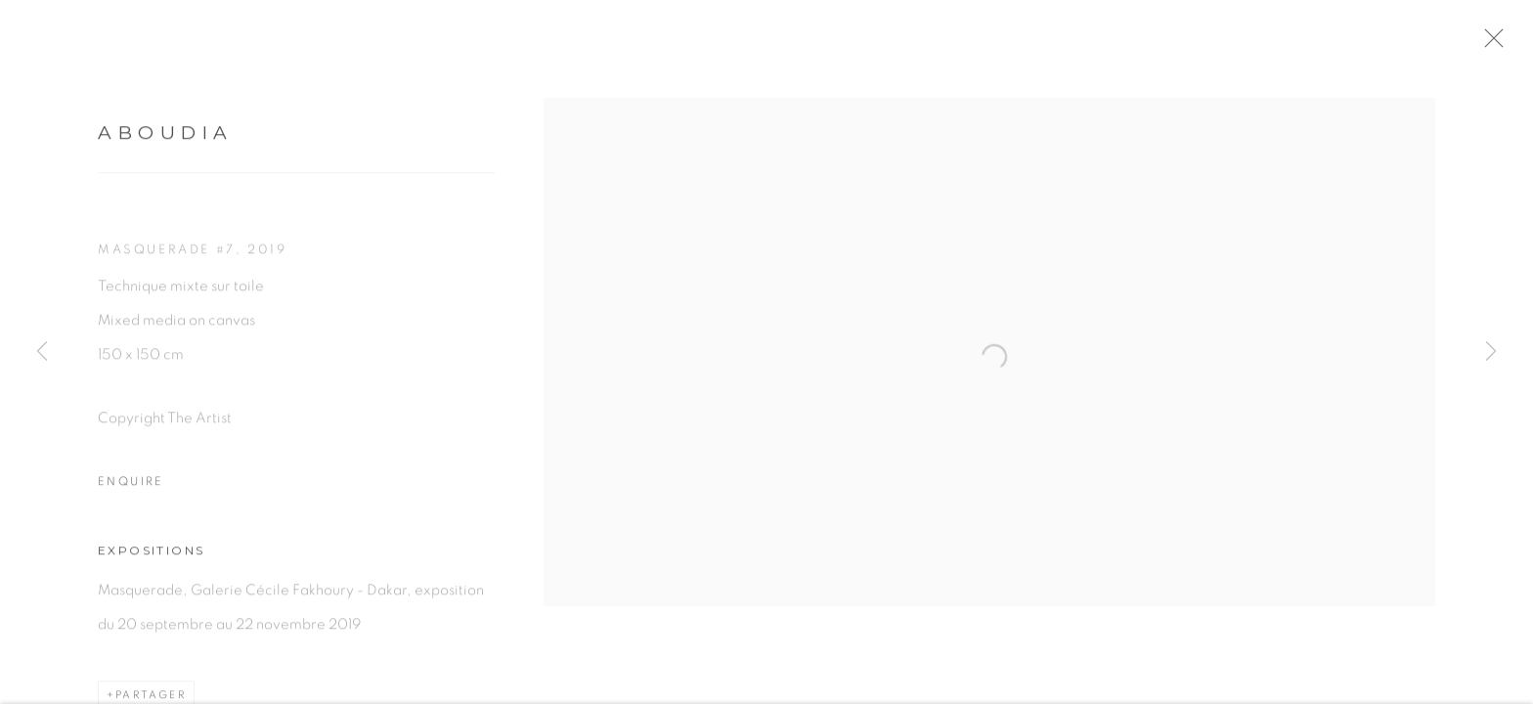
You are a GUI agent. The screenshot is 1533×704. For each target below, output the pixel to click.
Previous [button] (42, 352)
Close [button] (1508, 44)
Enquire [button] (131, 489)
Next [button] (1491, 352)
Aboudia (166, 139)
